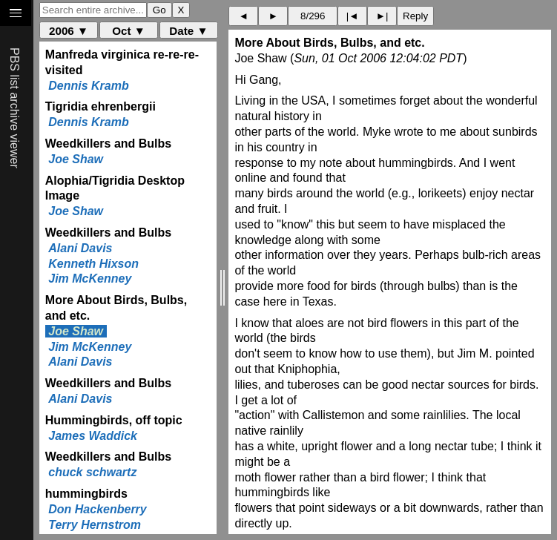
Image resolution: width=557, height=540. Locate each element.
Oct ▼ (128, 30)
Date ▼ (188, 30)
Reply (415, 16)
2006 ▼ (68, 30)
